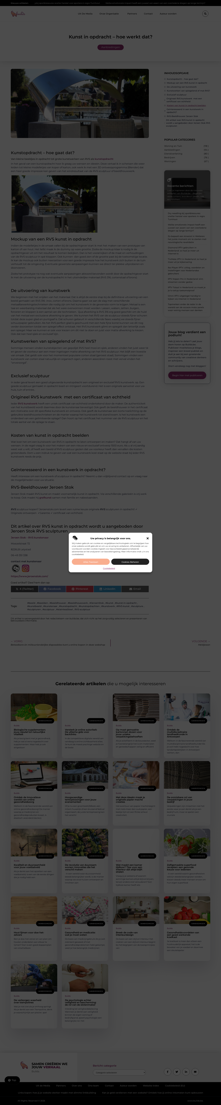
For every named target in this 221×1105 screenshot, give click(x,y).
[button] (147, 538)
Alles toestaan (90, 562)
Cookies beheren (130, 562)
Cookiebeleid (109, 568)
